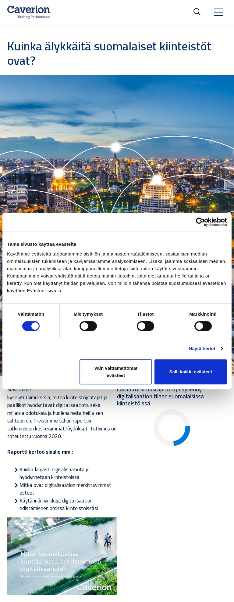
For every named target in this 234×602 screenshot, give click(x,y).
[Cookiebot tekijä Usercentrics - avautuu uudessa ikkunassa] (200, 222)
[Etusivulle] (28, 12)
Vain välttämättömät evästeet (115, 371)
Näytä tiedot (202, 348)
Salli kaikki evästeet (190, 371)
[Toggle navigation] (218, 12)
